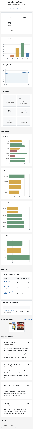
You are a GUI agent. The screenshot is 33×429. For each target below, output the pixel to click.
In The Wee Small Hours (11, 385)
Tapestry (7, 403)
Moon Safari (7, 282)
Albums (12, 8)
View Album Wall (27, 319)
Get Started (20, 8)
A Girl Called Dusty (9, 310)
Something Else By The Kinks (13, 365)
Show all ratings (8, 425)
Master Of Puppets (9, 287)
